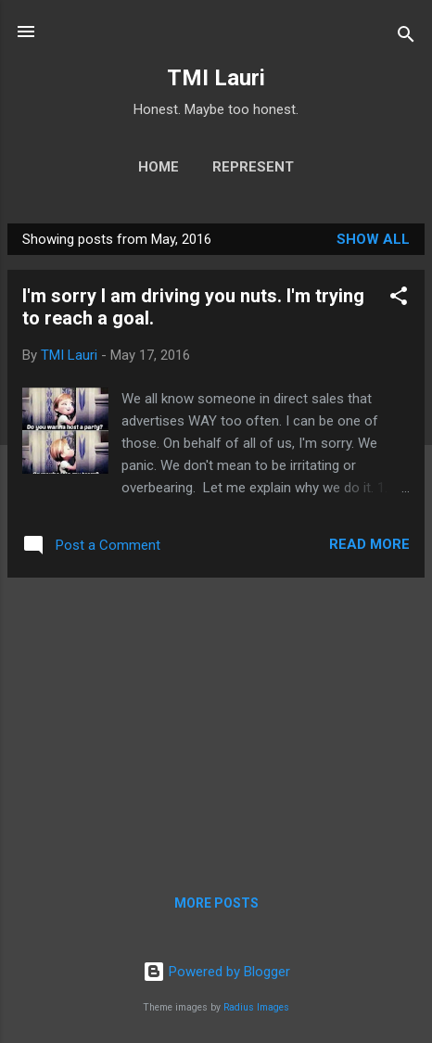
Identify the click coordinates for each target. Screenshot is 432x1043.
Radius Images (256, 1007)
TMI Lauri (216, 78)
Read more (369, 544)
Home (158, 167)
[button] (399, 299)
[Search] (406, 37)
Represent (253, 167)
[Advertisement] (216, 722)
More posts (216, 903)
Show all (373, 239)
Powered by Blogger (216, 971)
